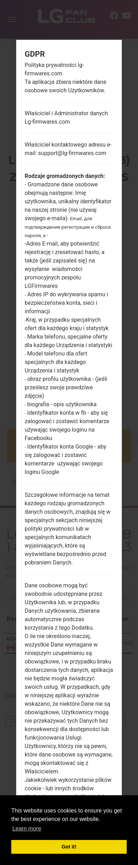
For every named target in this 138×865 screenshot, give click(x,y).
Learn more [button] (26, 829)
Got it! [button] (69, 846)
